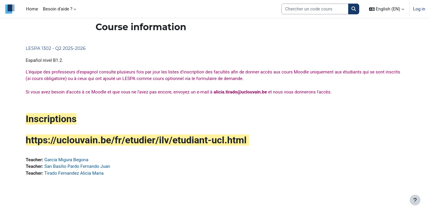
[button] (386, 9)
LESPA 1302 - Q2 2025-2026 (56, 48)
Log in (419, 9)
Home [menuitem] (32, 9)
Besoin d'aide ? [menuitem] (57, 9)
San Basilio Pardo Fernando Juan (77, 166)
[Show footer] (415, 200)
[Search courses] (314, 9)
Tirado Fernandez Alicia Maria (74, 173)
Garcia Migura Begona (66, 159)
